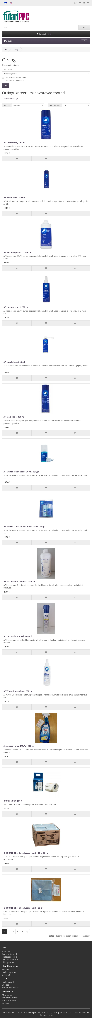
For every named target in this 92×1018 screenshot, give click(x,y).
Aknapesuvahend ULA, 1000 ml (19, 745)
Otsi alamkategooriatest (14, 77)
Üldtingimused (8, 962)
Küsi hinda (51, 34)
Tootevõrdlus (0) (11, 98)
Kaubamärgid (8, 982)
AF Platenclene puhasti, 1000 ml (19, 581)
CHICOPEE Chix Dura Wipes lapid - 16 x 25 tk (26, 852)
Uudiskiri (5, 1003)
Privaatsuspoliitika (10, 959)
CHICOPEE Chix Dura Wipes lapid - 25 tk (23, 907)
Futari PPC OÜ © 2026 (13, 1012)
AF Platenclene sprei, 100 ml (18, 636)
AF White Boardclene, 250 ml (18, 691)
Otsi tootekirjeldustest (13, 80)
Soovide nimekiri (9, 1000)
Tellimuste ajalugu (10, 997)
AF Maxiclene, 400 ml (14, 416)
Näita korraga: (55, 105)
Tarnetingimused (9, 954)
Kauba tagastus (9, 972)
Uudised (5, 985)
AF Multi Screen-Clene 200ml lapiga (21, 471)
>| (27, 931)
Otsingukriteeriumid (10, 65)
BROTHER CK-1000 (13, 800)
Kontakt (5, 969)
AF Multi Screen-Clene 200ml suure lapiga (24, 526)
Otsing (15, 49)
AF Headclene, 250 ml (14, 197)
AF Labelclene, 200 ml (14, 362)
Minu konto (7, 995)
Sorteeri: (7, 105)
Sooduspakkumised (10, 987)
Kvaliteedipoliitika (9, 957)
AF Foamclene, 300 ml (14, 142)
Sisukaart (6, 975)
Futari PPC (6, 951)
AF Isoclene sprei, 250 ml (16, 307)
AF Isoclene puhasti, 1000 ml (18, 252)
